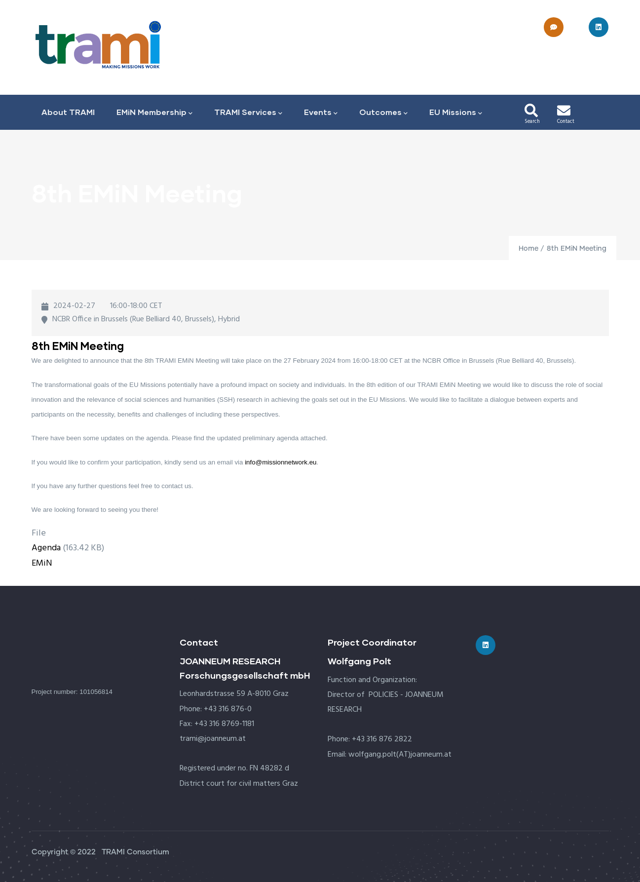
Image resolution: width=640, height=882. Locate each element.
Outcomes (383, 112)
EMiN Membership (154, 112)
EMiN (42, 563)
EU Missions (455, 112)
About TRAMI (68, 111)
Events (321, 112)
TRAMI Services (248, 112)
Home (528, 248)
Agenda (46, 548)
